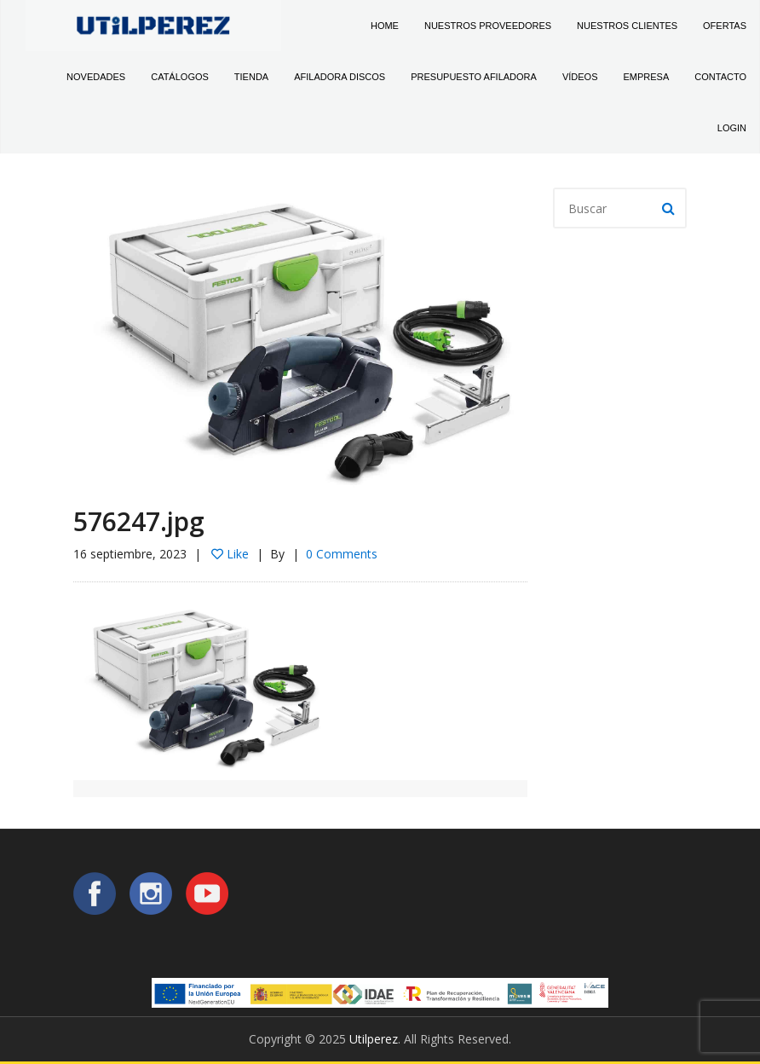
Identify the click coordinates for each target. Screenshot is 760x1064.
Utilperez (373, 1039)
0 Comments (341, 554)
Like (230, 554)
